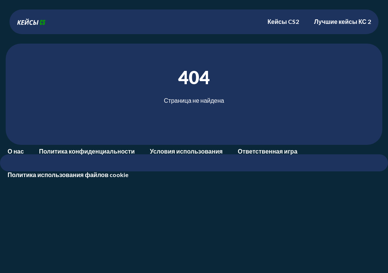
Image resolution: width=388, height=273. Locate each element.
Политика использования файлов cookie (68, 174)
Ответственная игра (267, 151)
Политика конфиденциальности (87, 151)
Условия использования (186, 151)
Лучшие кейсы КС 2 (342, 21)
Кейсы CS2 (283, 21)
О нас (16, 151)
